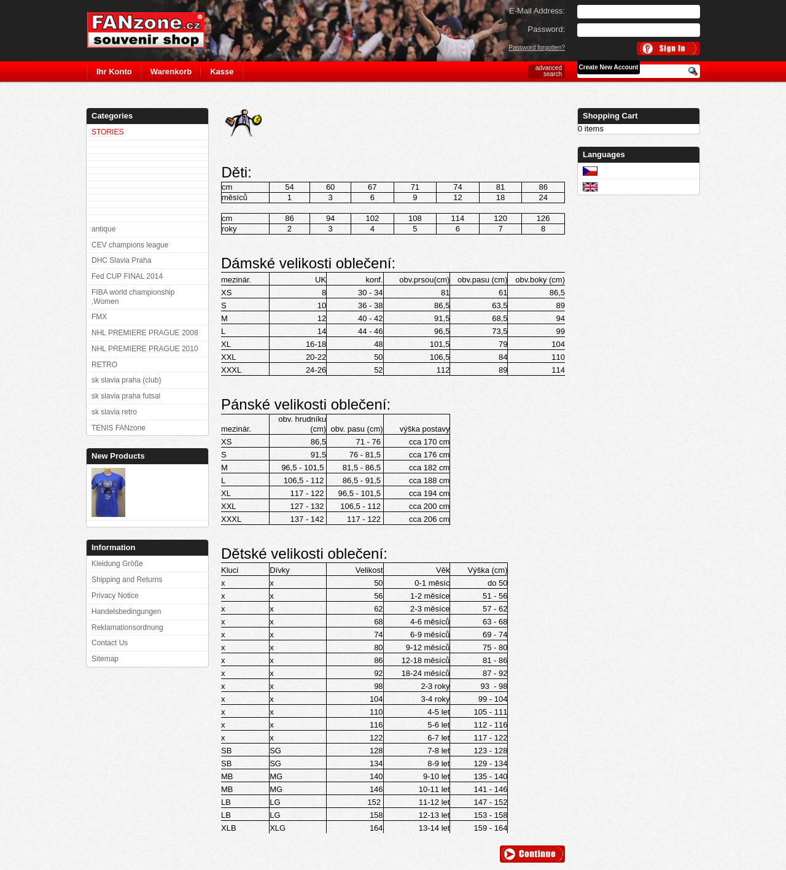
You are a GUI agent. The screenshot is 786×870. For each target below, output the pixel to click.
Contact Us (109, 643)
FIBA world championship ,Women (132, 297)
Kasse (221, 71)
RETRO (104, 364)
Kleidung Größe (117, 563)
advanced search (548, 70)
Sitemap (105, 658)
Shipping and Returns (126, 579)
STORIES (107, 132)
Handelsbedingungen (126, 611)
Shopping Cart (610, 115)
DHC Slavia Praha (121, 260)
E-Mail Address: (537, 10)
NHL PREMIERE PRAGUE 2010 (144, 348)
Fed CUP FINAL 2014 (127, 276)
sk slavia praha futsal (125, 396)
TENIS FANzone (118, 428)
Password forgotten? (536, 47)
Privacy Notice (115, 595)
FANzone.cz (155, 30)
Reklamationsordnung (127, 627)
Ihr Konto (114, 71)
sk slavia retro (114, 412)
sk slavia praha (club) (126, 380)
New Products (118, 455)
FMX (99, 317)
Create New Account (609, 67)
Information (113, 547)
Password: (546, 29)
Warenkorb (171, 71)
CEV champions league (129, 245)
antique (103, 229)
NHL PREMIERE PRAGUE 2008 (144, 332)
